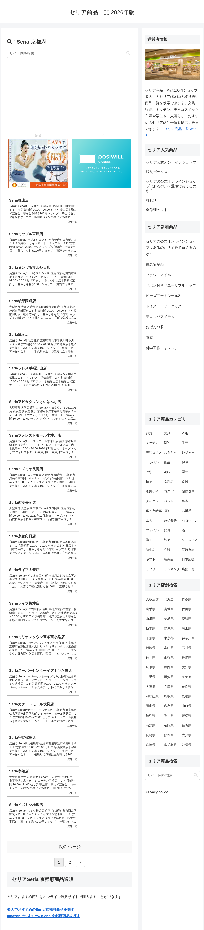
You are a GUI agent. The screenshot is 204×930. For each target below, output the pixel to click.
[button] (128, 53)
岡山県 (150, 706)
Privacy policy (157, 792)
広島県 (169, 706)
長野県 (186, 657)
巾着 (149, 338)
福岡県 (169, 725)
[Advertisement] (69, 93)
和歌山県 (152, 696)
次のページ (70, 553)
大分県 (186, 735)
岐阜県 (150, 667)
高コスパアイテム (160, 317)
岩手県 (150, 609)
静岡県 (169, 667)
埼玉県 (186, 628)
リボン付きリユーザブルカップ (171, 285)
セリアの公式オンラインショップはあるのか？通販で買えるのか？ (171, 247)
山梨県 (169, 657)
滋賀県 (169, 677)
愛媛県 (186, 715)
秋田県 (186, 609)
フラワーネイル (158, 275)
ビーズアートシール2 (163, 296)
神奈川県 (188, 638)
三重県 (150, 677)
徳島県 (150, 715)
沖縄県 (186, 745)
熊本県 (169, 735)
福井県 (150, 657)
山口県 (186, 706)
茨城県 (186, 618)
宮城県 (169, 609)
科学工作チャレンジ (162, 348)
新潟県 (150, 648)
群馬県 (169, 628)
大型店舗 (152, 599)
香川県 (169, 715)
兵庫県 (169, 686)
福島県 (169, 618)
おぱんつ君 (155, 327)
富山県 (169, 648)
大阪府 (150, 686)
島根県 (186, 696)
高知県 (150, 725)
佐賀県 (186, 725)
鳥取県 (169, 696)
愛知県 (186, 667)
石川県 (186, 648)
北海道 (169, 599)
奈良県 (186, 686)
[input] (69, 53)
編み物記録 (155, 265)
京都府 (186, 677)
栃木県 (150, 628)
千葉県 (150, 638)
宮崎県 (150, 745)
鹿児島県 (170, 745)
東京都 (169, 638)
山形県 (150, 618)
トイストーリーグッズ (164, 306)
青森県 (186, 599)
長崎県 (150, 735)
